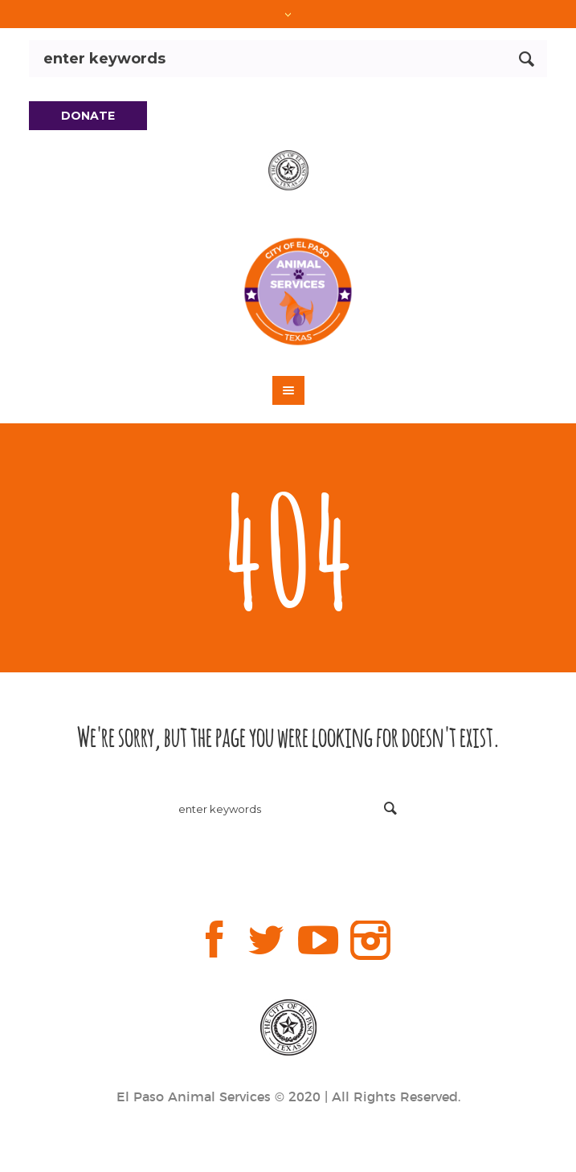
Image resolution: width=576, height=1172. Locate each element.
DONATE (88, 115)
